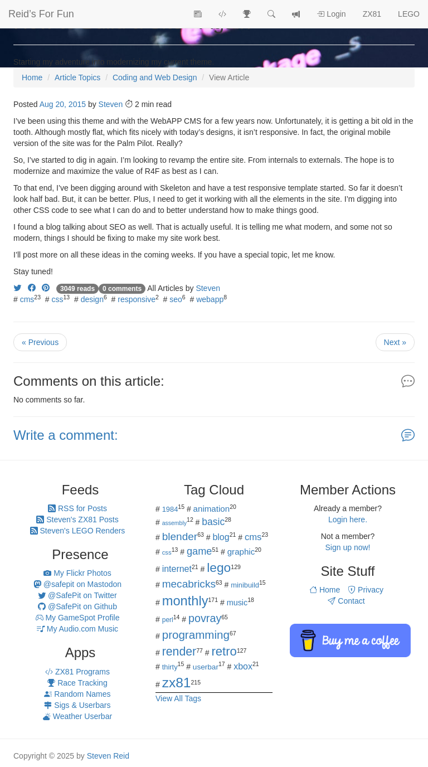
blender (180, 536)
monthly (185, 601)
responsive (136, 299)
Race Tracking (77, 682)
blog (220, 537)
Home (324, 589)
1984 (170, 509)
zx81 (176, 682)
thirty (170, 667)
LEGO (409, 13)
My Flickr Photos (77, 573)
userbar (205, 667)
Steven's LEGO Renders (77, 530)
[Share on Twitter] (17, 288)
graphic (241, 551)
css (58, 299)
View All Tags (178, 698)
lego (219, 567)
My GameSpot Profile (78, 617)
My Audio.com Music (77, 628)
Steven (111, 104)
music (237, 602)
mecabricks (189, 584)
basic (213, 521)
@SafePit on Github (77, 606)
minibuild (245, 585)
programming (196, 634)
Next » (395, 342)
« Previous (40, 342)
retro (223, 651)
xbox (243, 666)
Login (331, 13)
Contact (346, 600)
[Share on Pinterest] (46, 288)
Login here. (347, 519)
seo (175, 299)
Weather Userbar (77, 716)
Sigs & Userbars (77, 705)
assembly (174, 523)
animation (211, 508)
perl (167, 620)
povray (204, 618)
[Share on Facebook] (32, 288)
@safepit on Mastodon (77, 584)
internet (177, 569)
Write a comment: (65, 435)
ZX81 (372, 13)
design (92, 299)
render (179, 651)
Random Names (77, 694)
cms (27, 299)
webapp (209, 299)
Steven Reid (108, 755)
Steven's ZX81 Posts (77, 519)
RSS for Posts (77, 508)
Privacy (365, 589)
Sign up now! (348, 547)
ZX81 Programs (77, 671)
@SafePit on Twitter (77, 595)
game (199, 551)
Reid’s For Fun (41, 14)
